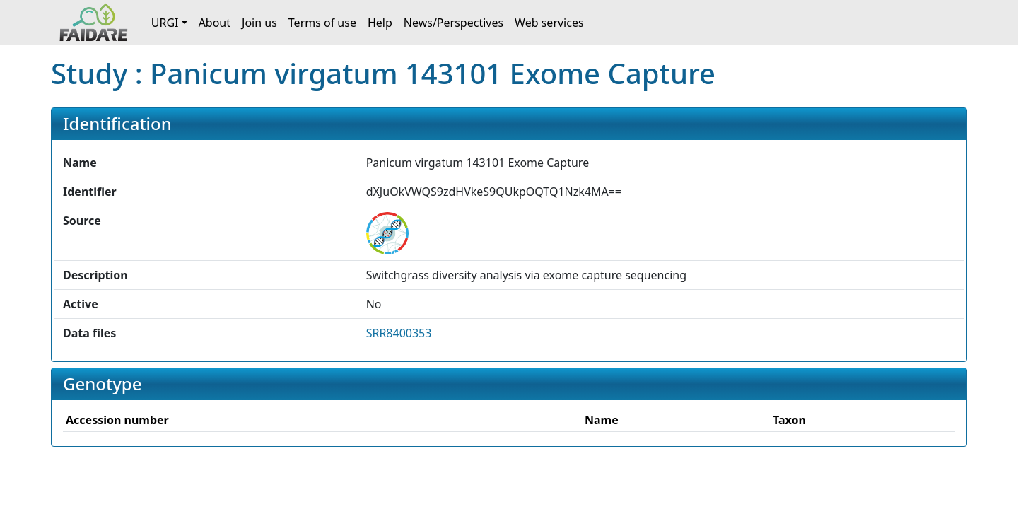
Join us (259, 22)
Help (380, 22)
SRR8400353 (399, 333)
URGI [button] (165, 22)
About (214, 22)
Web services (549, 22)
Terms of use (322, 22)
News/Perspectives (453, 22)
